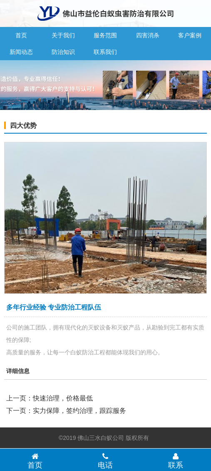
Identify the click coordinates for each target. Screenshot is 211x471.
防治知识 (63, 52)
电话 (105, 460)
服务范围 (105, 35)
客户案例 (189, 35)
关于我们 (63, 35)
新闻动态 (21, 52)
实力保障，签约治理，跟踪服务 (79, 410)
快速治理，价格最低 (63, 398)
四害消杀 (147, 35)
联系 (176, 460)
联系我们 (105, 52)
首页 (21, 35)
